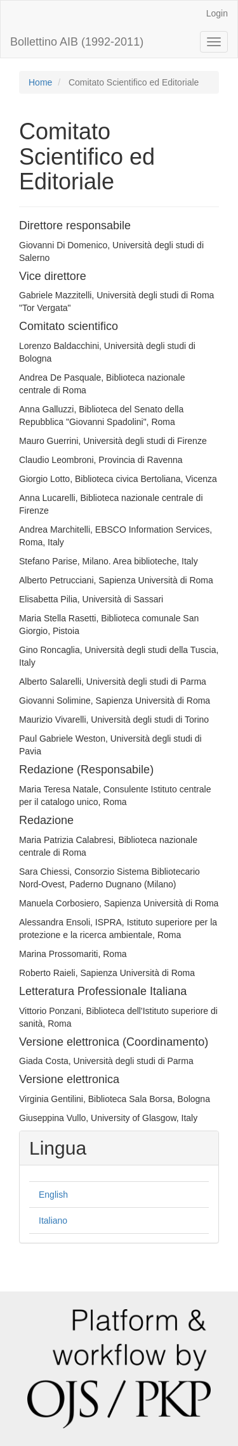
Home (40, 82)
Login (217, 13)
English (53, 1194)
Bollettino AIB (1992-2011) (76, 41)
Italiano (53, 1220)
